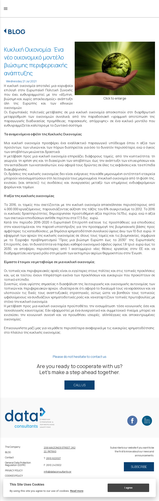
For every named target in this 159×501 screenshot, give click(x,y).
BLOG (16, 31)
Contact (9, 457)
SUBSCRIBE (139, 467)
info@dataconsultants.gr (57, 471)
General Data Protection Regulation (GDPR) (18, 464)
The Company (12, 447)
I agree (128, 487)
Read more (76, 490)
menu (5, 8)
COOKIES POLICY (14, 475)
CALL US (80, 385)
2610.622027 (53, 458)
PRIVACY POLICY (14, 470)
